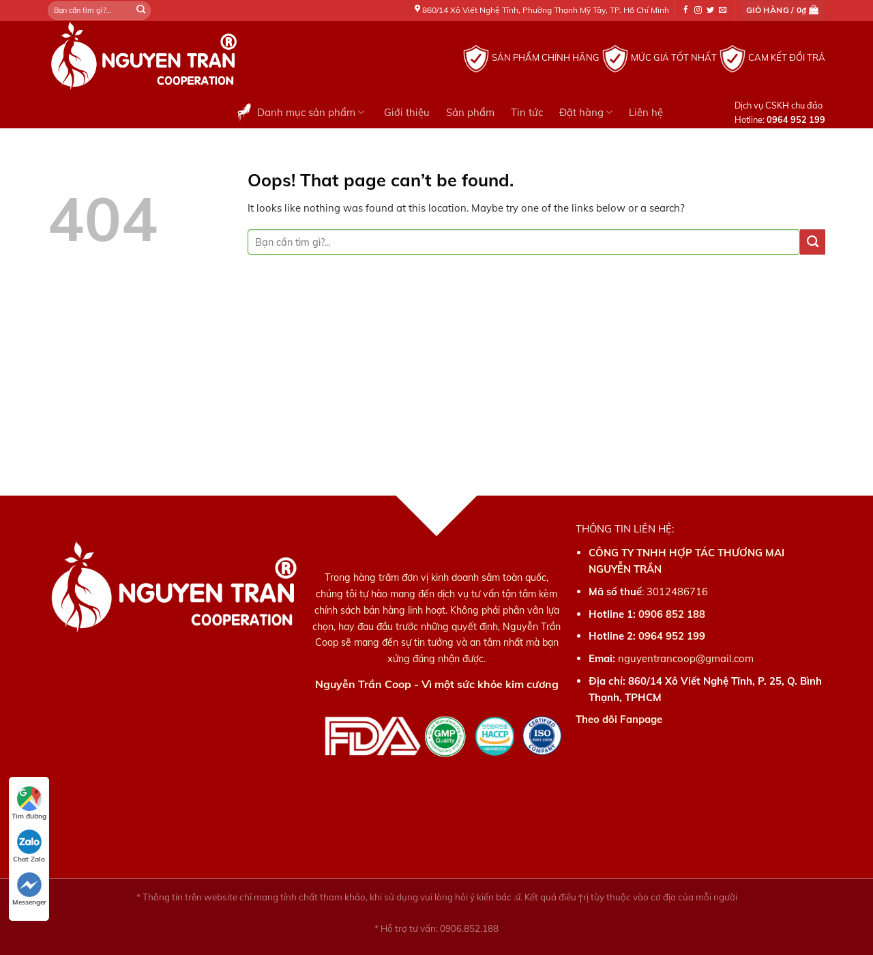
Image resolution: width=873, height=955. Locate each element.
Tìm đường (29, 803)
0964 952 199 (671, 635)
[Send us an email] (722, 10)
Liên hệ (646, 112)
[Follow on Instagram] (698, 10)
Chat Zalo (29, 846)
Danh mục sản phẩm (298, 112)
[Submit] (141, 10)
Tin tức (527, 112)
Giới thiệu (407, 112)
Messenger (29, 889)
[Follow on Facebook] (686, 10)
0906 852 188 (671, 614)
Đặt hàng (585, 112)
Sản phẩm (470, 112)
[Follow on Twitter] (710, 10)
